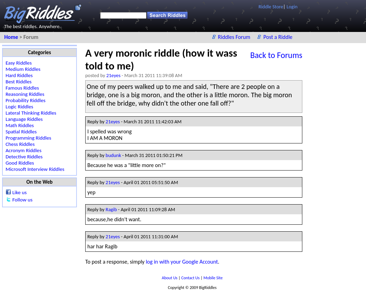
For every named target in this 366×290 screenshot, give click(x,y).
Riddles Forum (235, 37)
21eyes (113, 75)
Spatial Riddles (21, 132)
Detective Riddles (24, 157)
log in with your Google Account (182, 261)
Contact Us (190, 277)
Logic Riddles (19, 106)
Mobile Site (213, 277)
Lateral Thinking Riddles (31, 113)
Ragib (111, 209)
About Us (170, 277)
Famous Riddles (22, 88)
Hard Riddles (19, 75)
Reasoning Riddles (25, 94)
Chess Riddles (20, 144)
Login (292, 6)
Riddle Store (270, 6)
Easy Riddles (19, 63)
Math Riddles (20, 125)
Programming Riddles (28, 138)
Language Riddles (24, 119)
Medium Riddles (23, 69)
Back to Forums (276, 55)
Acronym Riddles (23, 150)
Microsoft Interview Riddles (35, 169)
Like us (19, 192)
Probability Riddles (26, 100)
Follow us (22, 200)
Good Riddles (20, 163)
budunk (113, 155)
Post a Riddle (278, 37)
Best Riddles (19, 81)
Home (11, 37)
